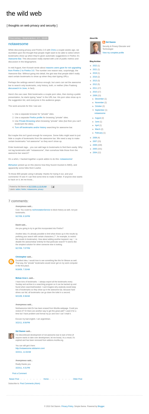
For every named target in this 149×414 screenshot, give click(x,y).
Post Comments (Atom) (30, 383)
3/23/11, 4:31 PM (23, 368)
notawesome (18, 44)
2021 (95, 69)
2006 (95, 145)
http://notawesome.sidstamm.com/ (30, 348)
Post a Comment (19, 373)
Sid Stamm (20, 331)
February (99, 133)
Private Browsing (27, 121)
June (97, 122)
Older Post (77, 379)
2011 (95, 88)
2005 (95, 149)
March (98, 129)
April (97, 125)
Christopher (21, 257)
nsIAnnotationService (41, 210)
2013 (95, 81)
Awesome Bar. (15, 58)
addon (18, 189)
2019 (95, 73)
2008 (95, 138)
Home (46, 379)
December (99, 99)
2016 (95, 77)
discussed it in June (17, 88)
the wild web (24, 13)
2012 (95, 84)
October (98, 106)
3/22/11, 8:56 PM (23, 323)
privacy (40, 189)
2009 (95, 95)
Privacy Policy (67, 406)
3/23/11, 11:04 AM (23, 352)
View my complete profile (113, 53)
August (98, 118)
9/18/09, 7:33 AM (23, 269)
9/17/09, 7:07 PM (23, 248)
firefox (23, 189)
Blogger (101, 406)
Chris (53, 50)
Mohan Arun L (22, 278)
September (100, 110)
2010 (95, 92)
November (99, 102)
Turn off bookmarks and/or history (30, 127)
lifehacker (12, 165)
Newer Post (14, 379)
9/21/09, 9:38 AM (23, 296)
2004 (95, 152)
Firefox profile (36, 117)
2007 (95, 141)
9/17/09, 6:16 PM (23, 216)
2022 (95, 66)
